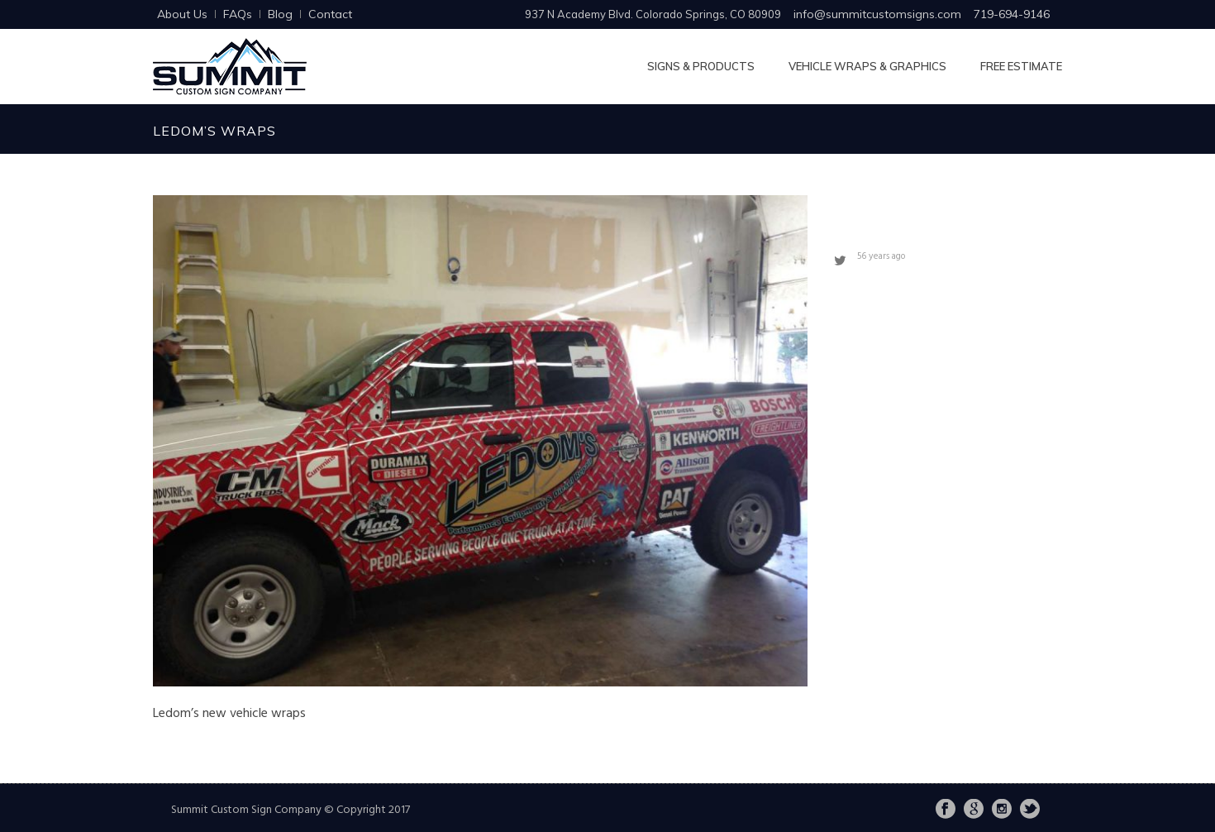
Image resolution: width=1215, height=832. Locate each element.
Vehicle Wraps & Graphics (867, 66)
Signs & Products (701, 66)
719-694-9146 (1012, 14)
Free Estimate (1021, 66)
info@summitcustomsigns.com (877, 14)
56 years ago (881, 256)
